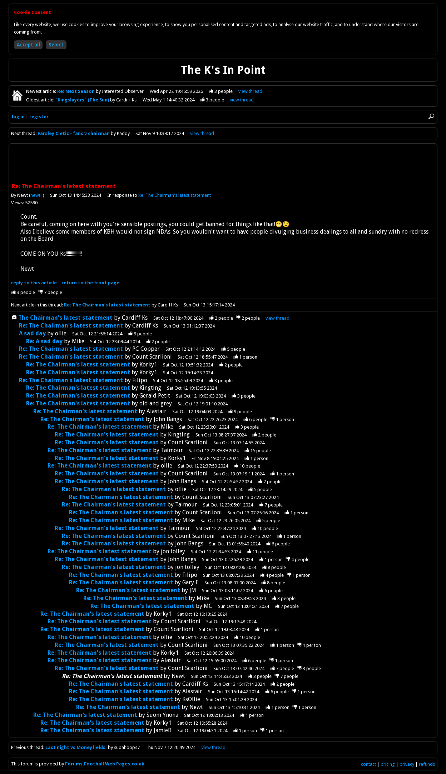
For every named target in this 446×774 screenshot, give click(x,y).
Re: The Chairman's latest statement (174, 195)
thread (277, 318)
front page (90, 282)
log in (18, 116)
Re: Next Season (76, 91)
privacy (407, 764)
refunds (427, 764)
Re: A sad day (44, 341)
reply (34, 282)
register (39, 116)
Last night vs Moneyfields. (76, 747)
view (250, 91)
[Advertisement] (223, 164)
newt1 (36, 195)
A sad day (32, 333)
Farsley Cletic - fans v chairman (74, 133)
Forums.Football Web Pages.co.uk (104, 763)
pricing (388, 764)
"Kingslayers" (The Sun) (82, 100)
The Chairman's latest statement (65, 317)
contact (368, 764)
